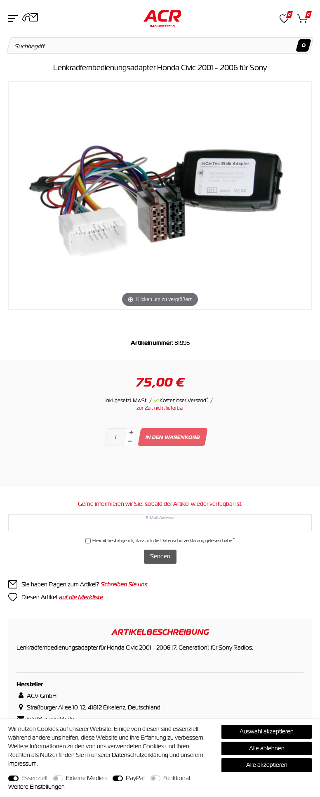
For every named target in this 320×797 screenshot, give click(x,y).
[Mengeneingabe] (115, 437)
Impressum (22, 763)
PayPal (135, 778)
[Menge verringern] (129, 441)
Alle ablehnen (267, 748)
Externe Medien (86, 778)
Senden (160, 556)
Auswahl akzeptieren (267, 731)
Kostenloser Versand (184, 400)
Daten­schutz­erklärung (140, 755)
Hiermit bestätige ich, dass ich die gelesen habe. (163, 540)
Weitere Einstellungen (36, 786)
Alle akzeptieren (266, 765)
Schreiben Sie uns (124, 584)
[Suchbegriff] (160, 45)
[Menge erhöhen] (131, 432)
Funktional (176, 778)
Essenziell (34, 778)
